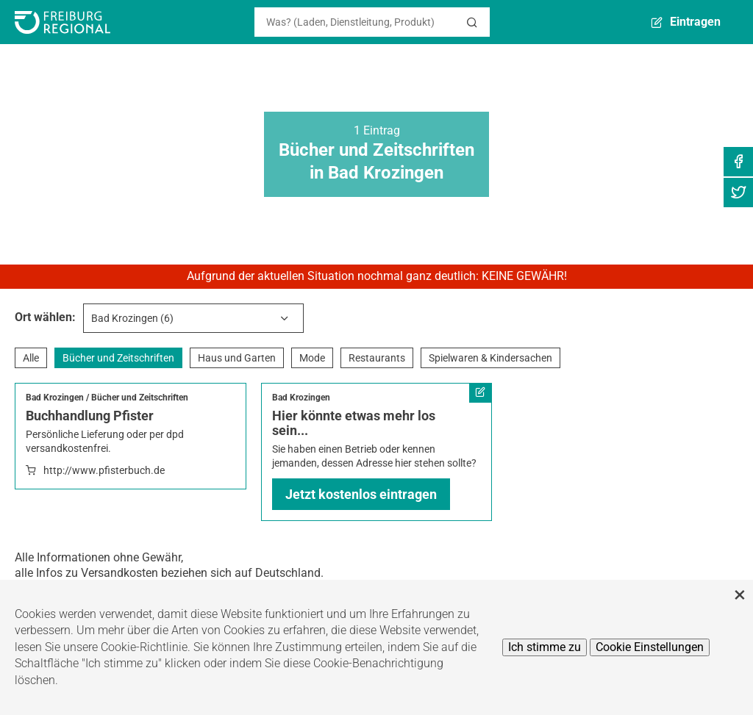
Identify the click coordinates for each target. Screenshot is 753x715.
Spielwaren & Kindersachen (490, 358)
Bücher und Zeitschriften (118, 358)
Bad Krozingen (55, 397)
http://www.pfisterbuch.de (104, 470)
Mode (312, 358)
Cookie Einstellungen (650, 647)
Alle (31, 358)
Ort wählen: (45, 317)
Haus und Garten (237, 358)
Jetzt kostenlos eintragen (361, 494)
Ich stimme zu (544, 647)
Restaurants (377, 358)
